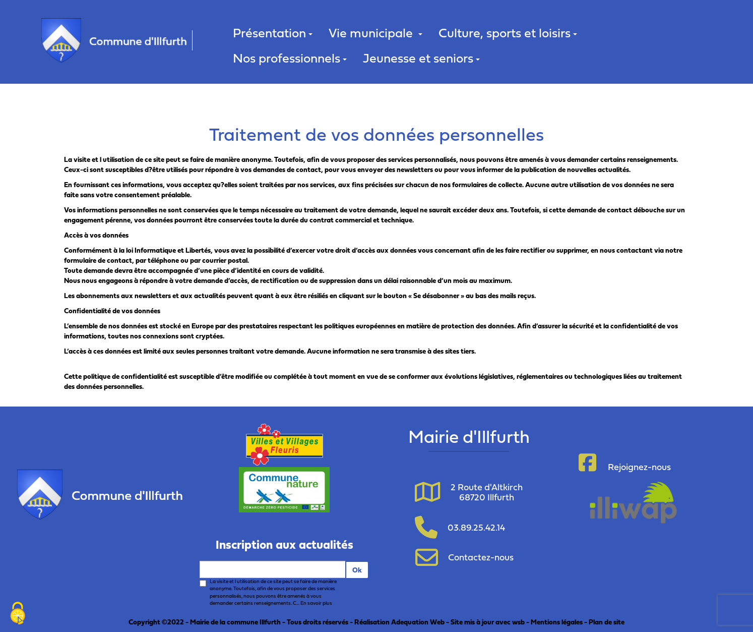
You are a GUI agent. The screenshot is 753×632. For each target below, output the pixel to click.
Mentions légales (557, 621)
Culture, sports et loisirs (507, 32)
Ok (357, 569)
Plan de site (606, 621)
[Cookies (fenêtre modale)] (17, 614)
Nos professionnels (290, 57)
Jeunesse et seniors (421, 57)
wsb (518, 621)
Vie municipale (375, 32)
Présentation (272, 32)
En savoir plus (316, 603)
